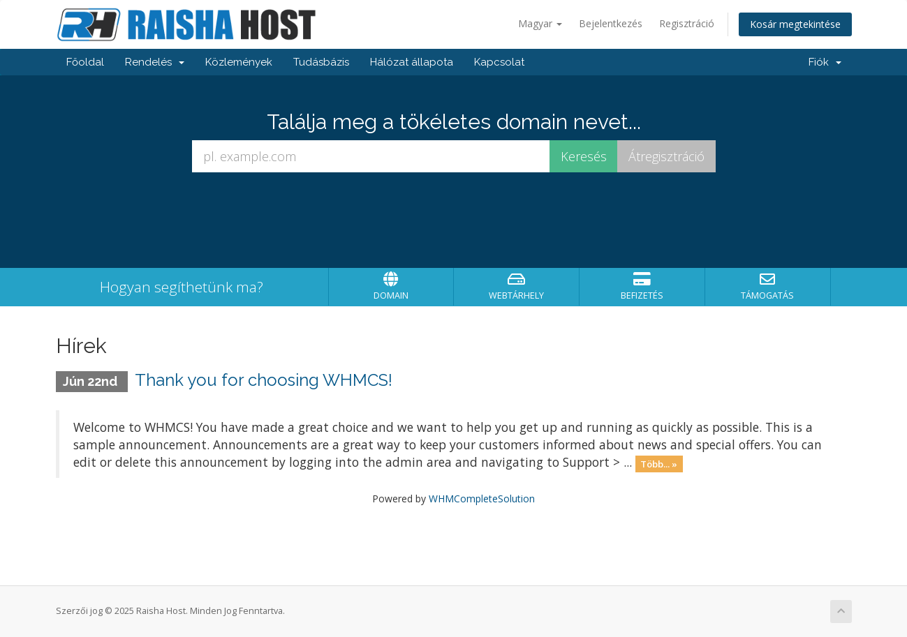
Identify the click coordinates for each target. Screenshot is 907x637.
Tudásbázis (321, 62)
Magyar (540, 23)
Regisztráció (686, 23)
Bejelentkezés (610, 23)
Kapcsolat (499, 62)
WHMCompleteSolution (482, 498)
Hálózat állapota (411, 62)
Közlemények (238, 62)
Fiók (825, 62)
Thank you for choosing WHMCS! (263, 380)
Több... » (658, 463)
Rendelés (154, 62)
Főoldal (85, 62)
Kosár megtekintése (795, 24)
